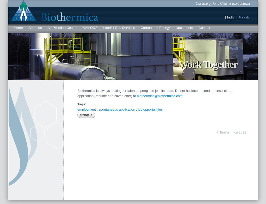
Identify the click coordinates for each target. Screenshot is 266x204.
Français (244, 17)
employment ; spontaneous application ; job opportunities (120, 109)
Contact (204, 27)
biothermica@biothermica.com (160, 96)
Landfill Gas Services (119, 27)
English (231, 17)
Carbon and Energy (155, 27)
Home (18, 27)
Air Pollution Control (62, 27)
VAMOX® (90, 27)
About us (35, 27)
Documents (184, 27)
